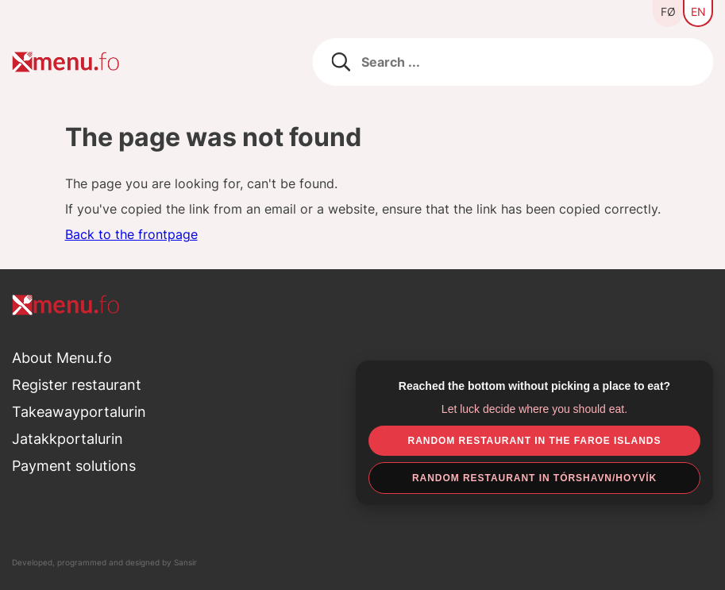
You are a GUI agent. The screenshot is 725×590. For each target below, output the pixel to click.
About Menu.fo (62, 357)
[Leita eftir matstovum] (512, 62)
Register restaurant (76, 384)
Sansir (185, 562)
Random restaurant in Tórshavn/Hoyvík (534, 478)
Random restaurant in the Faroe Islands (534, 440)
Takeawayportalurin (79, 411)
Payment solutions (74, 465)
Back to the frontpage (131, 234)
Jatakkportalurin (67, 438)
